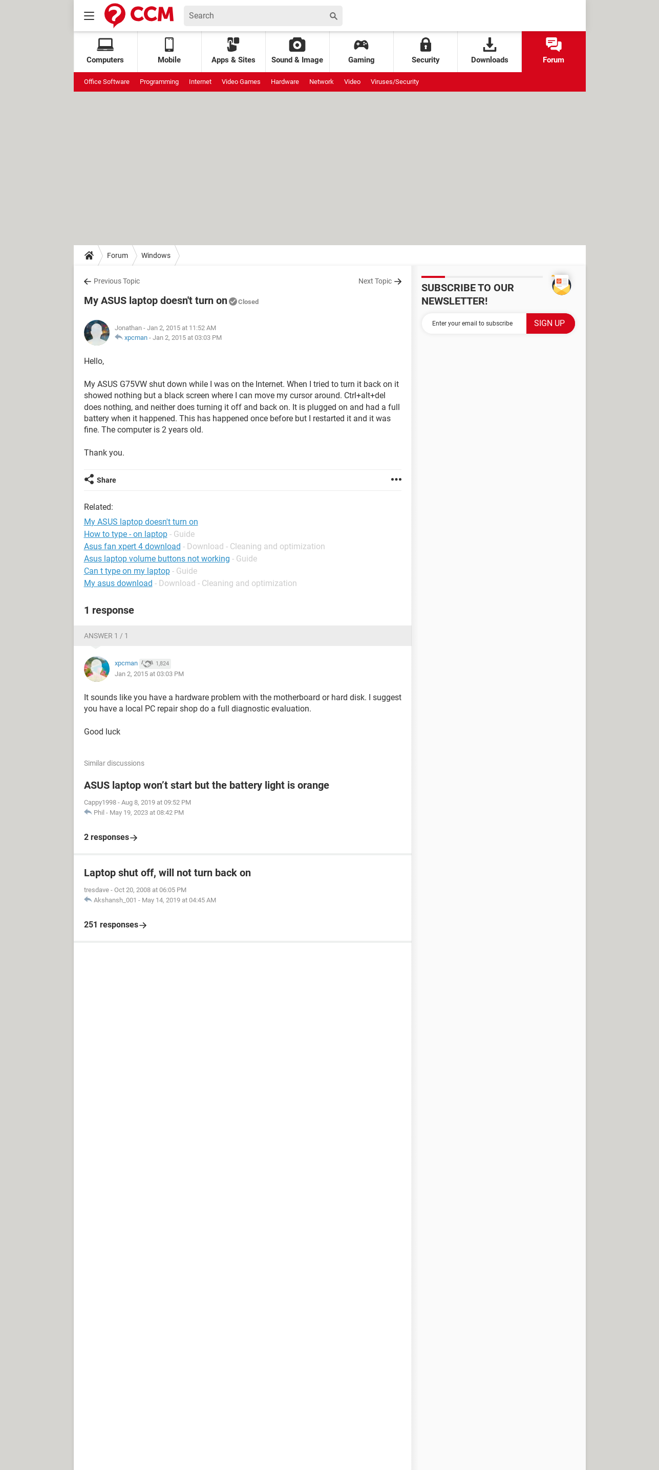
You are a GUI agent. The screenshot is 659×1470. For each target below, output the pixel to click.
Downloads (489, 50)
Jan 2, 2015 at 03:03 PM (187, 337)
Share (106, 480)
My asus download (118, 583)
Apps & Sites (233, 50)
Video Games (241, 81)
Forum (553, 50)
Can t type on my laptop (127, 571)
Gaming (361, 50)
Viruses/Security (395, 81)
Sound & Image (297, 50)
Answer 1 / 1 (106, 636)
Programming (159, 81)
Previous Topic (117, 281)
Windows (156, 255)
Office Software (107, 81)
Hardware (285, 81)
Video (352, 81)
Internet (200, 81)
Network (321, 81)
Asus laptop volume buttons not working (157, 559)
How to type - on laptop (125, 534)
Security (426, 50)
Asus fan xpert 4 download (132, 546)
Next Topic (375, 281)
